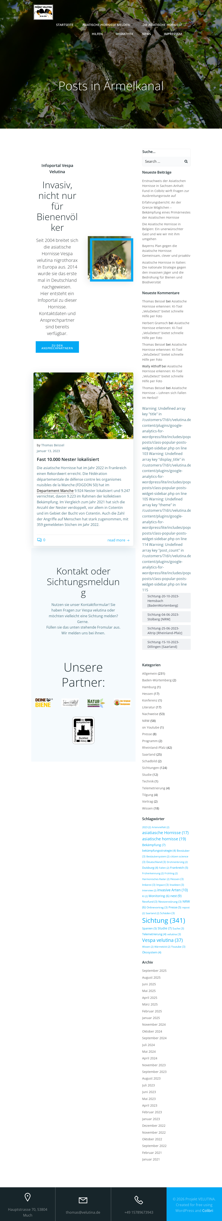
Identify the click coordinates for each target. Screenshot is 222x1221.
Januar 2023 (151, 1119)
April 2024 (149, 1058)
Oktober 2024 (152, 1031)
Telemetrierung (153, 788)
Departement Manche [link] (55, 491)
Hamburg (149, 687)
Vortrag (147, 801)
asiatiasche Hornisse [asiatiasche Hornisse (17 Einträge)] (165, 832)
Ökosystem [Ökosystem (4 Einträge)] (151, 952)
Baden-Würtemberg (157, 680)
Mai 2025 (149, 991)
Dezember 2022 (153, 1125)
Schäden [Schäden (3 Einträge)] (167, 913)
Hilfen (99, 33)
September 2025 (154, 970)
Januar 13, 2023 (48, 451)
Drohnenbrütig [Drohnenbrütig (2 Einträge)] (177, 862)
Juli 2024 (148, 1045)
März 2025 (150, 1004)
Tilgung (147, 794)
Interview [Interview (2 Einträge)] (149, 890)
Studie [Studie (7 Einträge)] (165, 928)
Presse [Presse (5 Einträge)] (175, 907)
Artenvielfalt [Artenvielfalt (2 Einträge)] (160, 827)
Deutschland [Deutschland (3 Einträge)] (156, 862)
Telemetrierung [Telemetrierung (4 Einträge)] (154, 934)
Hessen (147, 693)
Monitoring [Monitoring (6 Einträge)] (159, 896)
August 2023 (151, 1078)
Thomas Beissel (52, 446)
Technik (148, 781)
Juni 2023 (149, 1092)
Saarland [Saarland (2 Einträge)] (152, 913)
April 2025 (149, 997)
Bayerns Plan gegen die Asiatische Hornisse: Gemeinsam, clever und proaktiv (166, 250)
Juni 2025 (149, 984)
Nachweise (150, 714)
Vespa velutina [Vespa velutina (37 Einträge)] (162, 940)
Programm (150, 741)
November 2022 (154, 1132)
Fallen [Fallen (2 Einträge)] (164, 867)
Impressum (175, 33)
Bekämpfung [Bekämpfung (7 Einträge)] (153, 845)
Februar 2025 (152, 1011)
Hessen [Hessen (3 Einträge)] (177, 878)
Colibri (207, 1209)
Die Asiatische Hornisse (165, 24)
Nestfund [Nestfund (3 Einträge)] (149, 901)
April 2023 (149, 1105)
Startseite (65, 24)
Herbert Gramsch (155, 323)
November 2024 (154, 1024)
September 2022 (154, 1146)
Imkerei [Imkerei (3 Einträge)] (148, 884)
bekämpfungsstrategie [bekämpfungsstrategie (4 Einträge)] (159, 850)
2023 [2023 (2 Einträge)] (146, 827)
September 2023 (154, 1071)
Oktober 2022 (152, 1139)
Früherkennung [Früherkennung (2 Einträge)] (153, 873)
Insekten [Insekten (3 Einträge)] (177, 884)
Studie (147, 774)
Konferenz (149, 700)
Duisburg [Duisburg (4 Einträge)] (150, 867)
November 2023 (154, 1065)
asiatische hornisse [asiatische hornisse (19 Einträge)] (164, 838)
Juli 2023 (148, 1085)
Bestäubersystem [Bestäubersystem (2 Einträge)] (157, 856)
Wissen (147, 808)
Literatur (148, 707)
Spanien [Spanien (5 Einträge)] (149, 928)
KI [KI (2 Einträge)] (145, 896)
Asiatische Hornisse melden (108, 24)
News (149, 33)
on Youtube (150, 727)
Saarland (148, 754)
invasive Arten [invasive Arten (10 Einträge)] (172, 890)
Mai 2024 (149, 1051)
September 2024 (154, 1038)
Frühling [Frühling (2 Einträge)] (171, 873)
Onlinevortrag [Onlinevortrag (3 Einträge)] (157, 907)
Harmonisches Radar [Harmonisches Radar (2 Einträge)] (155, 878)
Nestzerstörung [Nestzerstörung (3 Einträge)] (170, 901)
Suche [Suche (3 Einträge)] (178, 928)
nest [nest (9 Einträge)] (175, 895)
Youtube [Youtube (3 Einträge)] (178, 946)
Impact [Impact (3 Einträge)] (162, 884)
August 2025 (151, 977)
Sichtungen (150, 768)
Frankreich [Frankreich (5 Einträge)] (179, 867)
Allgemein (149, 673)
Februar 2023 (152, 1112)
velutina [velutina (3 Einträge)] (174, 934)
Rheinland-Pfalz (154, 747)
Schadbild (149, 761)
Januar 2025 (151, 1017)
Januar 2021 (151, 1159)
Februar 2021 (152, 1152)
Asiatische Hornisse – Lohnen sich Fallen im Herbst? (164, 393)
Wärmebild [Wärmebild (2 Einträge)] (162, 946)
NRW (145, 720)
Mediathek (125, 33)
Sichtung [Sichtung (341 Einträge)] (163, 920)
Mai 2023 (149, 1098)
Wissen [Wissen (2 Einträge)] (147, 946)
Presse (147, 734)
